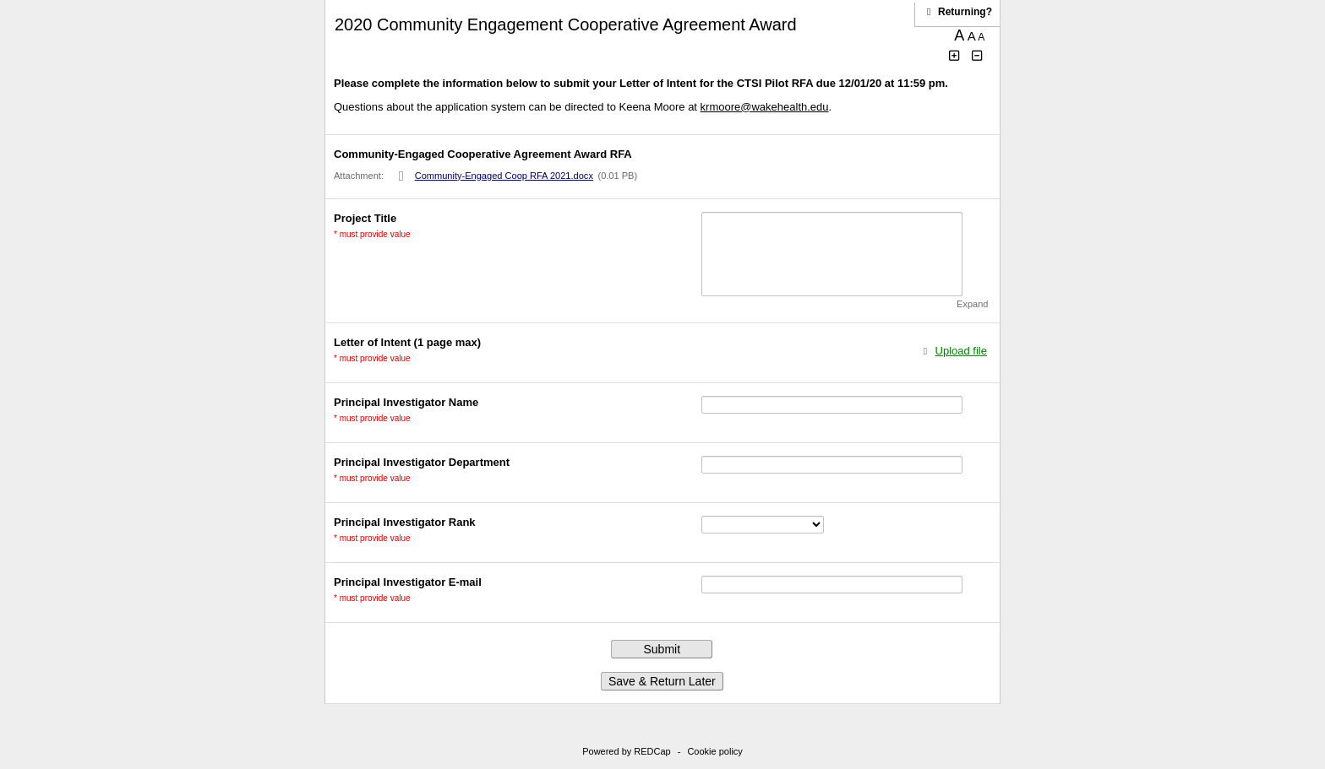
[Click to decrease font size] (977, 56)
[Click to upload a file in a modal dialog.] (953, 350)
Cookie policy (714, 751)
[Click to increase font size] (955, 56)
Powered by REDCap (626, 751)
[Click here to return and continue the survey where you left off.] (965, 12)
